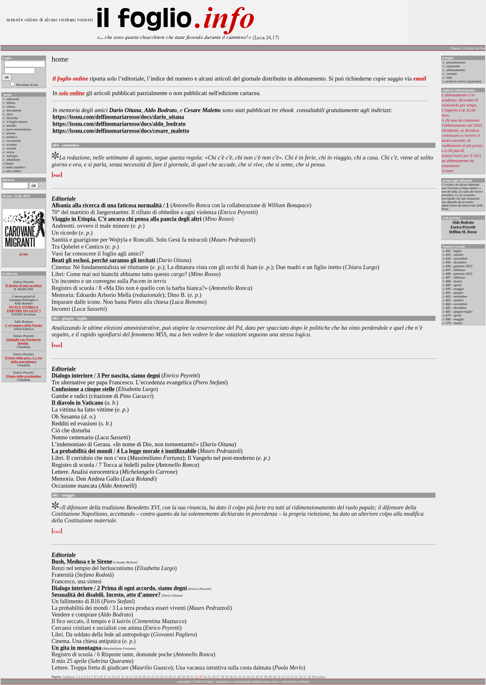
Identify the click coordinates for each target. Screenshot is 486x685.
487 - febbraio (455, 277)
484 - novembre (457, 304)
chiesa (10, 106)
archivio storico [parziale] (464, 81)
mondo (11, 125)
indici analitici (16, 167)
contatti (451, 73)
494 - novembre (457, 258)
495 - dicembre (456, 262)
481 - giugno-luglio (459, 311)
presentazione (455, 62)
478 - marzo (454, 323)
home (9, 163)
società (11, 148)
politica (11, 137)
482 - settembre (456, 296)
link (449, 77)
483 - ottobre (455, 300)
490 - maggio (455, 289)
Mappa (455, 48)
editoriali (12, 99)
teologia (12, 156)
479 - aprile (454, 315)
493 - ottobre (455, 254)
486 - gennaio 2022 (459, 273)
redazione (453, 66)
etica (9, 114)
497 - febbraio (455, 270)
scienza (11, 144)
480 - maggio (455, 319)
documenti (13, 110)
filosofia (12, 118)
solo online (13, 171)
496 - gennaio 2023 (459, 266)
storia (10, 152)
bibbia (10, 103)
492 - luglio (454, 251)
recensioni (13, 140)
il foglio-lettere (16, 121)
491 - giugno (454, 292)
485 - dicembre (456, 307)
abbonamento (455, 70)
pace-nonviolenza (18, 129)
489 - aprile (454, 285)
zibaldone (13, 159)
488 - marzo (454, 281)
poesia (10, 133)
